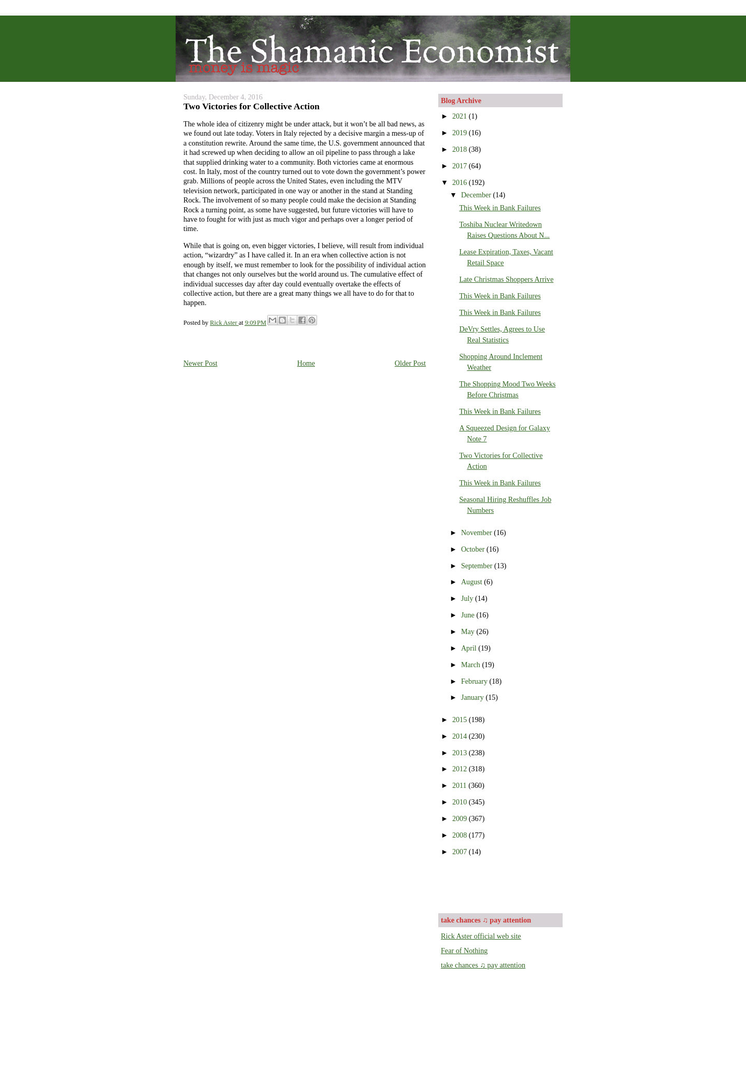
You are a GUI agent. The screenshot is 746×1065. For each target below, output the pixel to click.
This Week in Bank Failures (499, 208)
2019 (460, 132)
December (477, 195)
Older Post (410, 363)
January (473, 697)
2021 (460, 116)
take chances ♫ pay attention (483, 965)
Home (306, 363)
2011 (460, 785)
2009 (460, 818)
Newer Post (200, 363)
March (471, 664)
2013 (460, 753)
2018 (460, 149)
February (475, 681)
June (469, 615)
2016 (460, 182)
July (468, 598)
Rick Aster (224, 322)
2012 (460, 769)
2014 (460, 736)
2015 (460, 719)
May (469, 631)
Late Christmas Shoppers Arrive (506, 279)
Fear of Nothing (464, 950)
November (477, 532)
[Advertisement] (501, 883)
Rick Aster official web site (481, 936)
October (473, 549)
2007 (460, 851)
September (477, 566)
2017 (460, 166)
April (469, 648)
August (472, 582)
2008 (460, 835)
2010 (460, 802)
